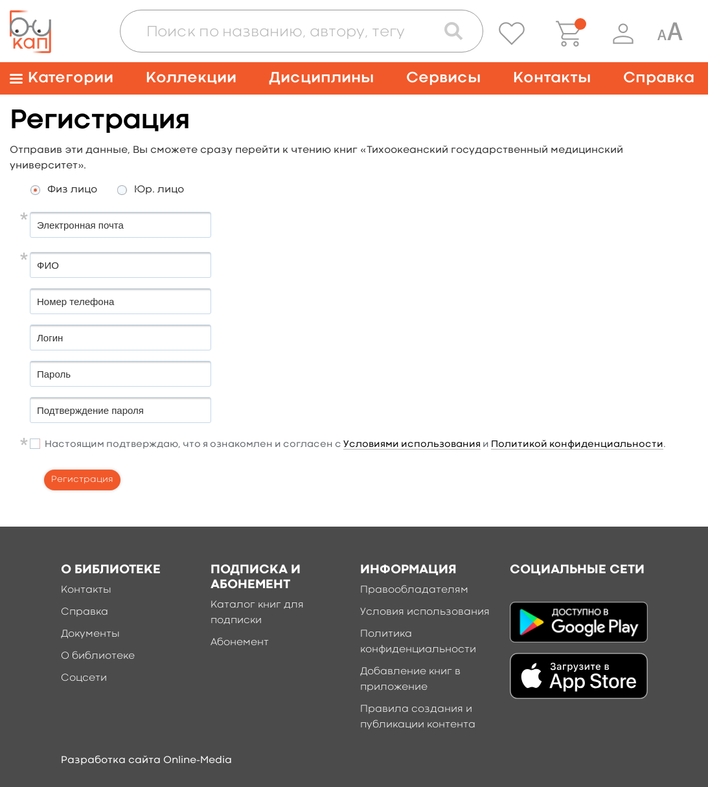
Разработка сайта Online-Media (146, 760)
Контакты (552, 78)
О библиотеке (98, 656)
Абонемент (240, 642)
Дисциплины (321, 78)
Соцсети (84, 678)
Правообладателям (414, 590)
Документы (90, 634)
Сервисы (443, 78)
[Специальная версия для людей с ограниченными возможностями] (670, 33)
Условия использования (425, 612)
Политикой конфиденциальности (577, 444)
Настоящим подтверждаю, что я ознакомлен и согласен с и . (355, 445)
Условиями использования (412, 444)
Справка (658, 78)
